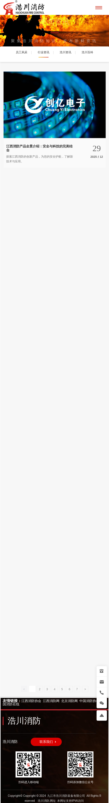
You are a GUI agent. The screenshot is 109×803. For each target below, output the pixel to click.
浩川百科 (87, 52)
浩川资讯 (65, 52)
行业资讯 (43, 52)
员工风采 (21, 52)
